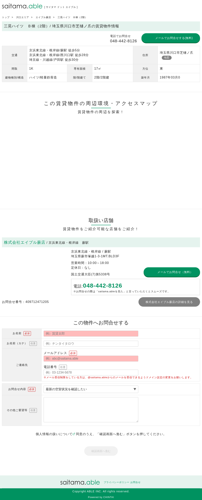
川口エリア (22, 17)
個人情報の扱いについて (55, 434)
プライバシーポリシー (116, 482)
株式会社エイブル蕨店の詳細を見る (169, 302)
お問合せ (135, 482)
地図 (166, 57)
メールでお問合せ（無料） (175, 272)
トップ (6, 17)
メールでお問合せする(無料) (174, 38)
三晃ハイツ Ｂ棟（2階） (72, 17)
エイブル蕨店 (43, 17)
